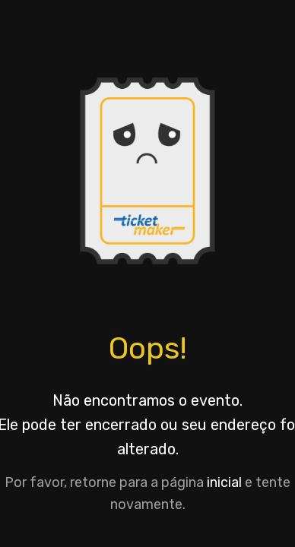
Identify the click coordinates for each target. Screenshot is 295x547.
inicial (224, 482)
